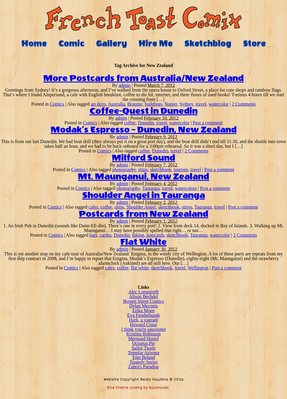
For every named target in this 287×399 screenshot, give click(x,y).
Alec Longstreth (143, 291)
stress (187, 206)
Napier (171, 104)
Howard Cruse (143, 324)
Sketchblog (207, 43)
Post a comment (208, 122)
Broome (135, 104)
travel (201, 104)
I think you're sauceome (143, 329)
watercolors (186, 188)
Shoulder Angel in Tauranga (143, 195)
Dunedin (146, 122)
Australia (116, 104)
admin (125, 85)
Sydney (186, 104)
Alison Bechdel (143, 296)
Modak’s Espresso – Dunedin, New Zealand (144, 130)
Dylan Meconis (143, 305)
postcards (155, 235)
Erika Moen (143, 310)
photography (124, 169)
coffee (130, 122)
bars (94, 235)
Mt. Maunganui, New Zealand (143, 177)
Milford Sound (143, 158)
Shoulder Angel (141, 206)
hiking (138, 235)
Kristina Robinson (144, 333)
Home (34, 43)
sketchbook (160, 169)
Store (254, 43)
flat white (140, 267)
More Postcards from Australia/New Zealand (143, 78)
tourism (181, 169)
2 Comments (244, 104)
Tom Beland (143, 357)
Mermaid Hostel (143, 338)
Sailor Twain (143, 347)
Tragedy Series (143, 362)
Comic (71, 43)
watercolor (218, 104)
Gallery (111, 43)
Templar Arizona (143, 352)
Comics (57, 104)
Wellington (198, 267)
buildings (153, 104)
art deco (98, 104)
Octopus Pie (143, 343)
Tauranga (151, 188)
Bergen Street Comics (143, 301)
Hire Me (156, 43)
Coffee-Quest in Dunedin (144, 111)
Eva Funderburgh (143, 315)
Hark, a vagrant (143, 319)
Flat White (143, 242)
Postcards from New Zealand (143, 214)
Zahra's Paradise (143, 366)
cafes (93, 206)
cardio (105, 235)
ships (143, 169)
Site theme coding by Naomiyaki (138, 388)
